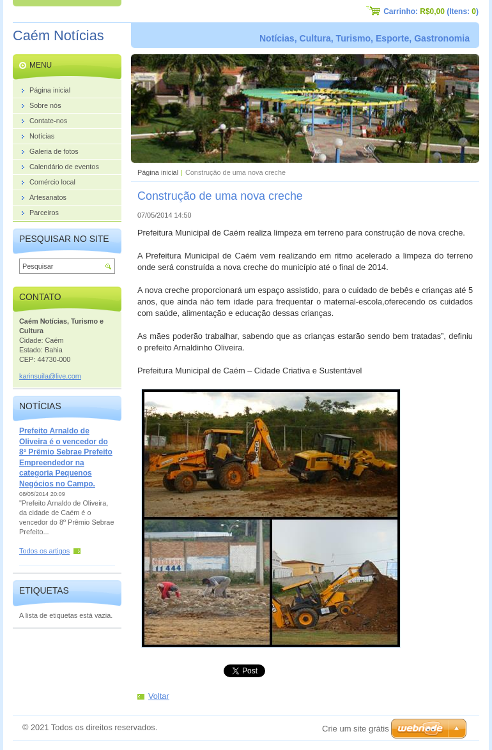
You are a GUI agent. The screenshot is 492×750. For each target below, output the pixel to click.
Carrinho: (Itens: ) (431, 11)
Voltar (158, 696)
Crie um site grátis (355, 728)
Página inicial (157, 172)
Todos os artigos (44, 551)
